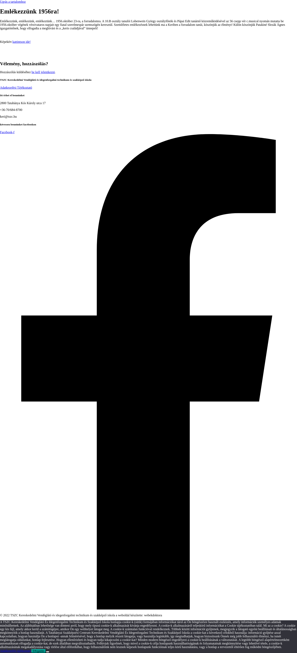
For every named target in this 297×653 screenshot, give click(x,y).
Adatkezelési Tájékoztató (16, 87)
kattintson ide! (21, 41)
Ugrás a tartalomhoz (13, 1)
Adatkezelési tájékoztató (15, 650)
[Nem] (47, 651)
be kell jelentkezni (43, 72)
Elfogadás (38, 650)
